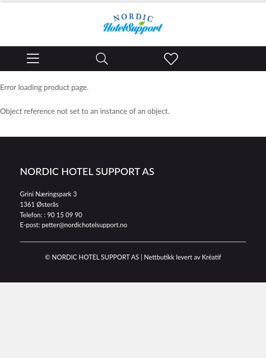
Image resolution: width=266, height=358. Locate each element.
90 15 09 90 (64, 215)
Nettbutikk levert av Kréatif (182, 257)
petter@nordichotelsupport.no (84, 225)
